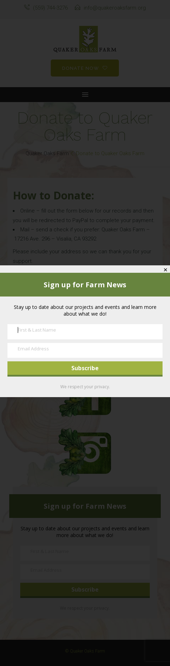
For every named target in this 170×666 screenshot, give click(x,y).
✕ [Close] (165, 270)
